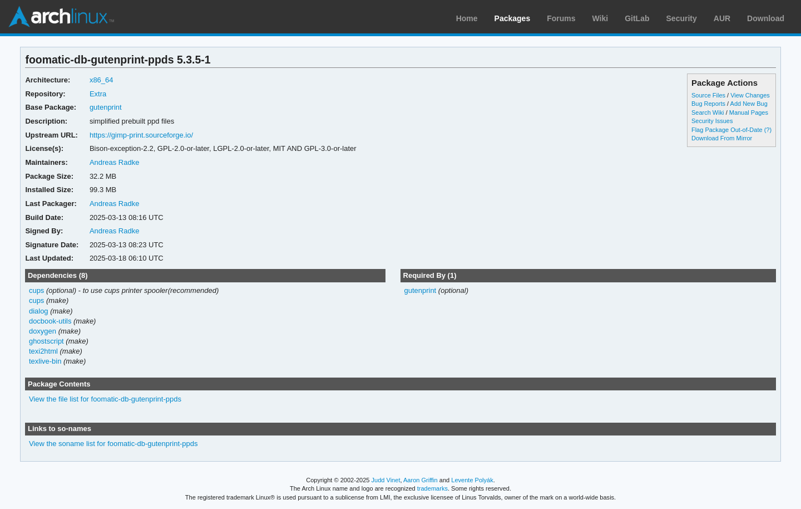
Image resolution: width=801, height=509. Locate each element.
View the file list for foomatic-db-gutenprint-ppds (105, 399)
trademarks (432, 488)
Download (765, 18)
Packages (513, 18)
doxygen (42, 331)
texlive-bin (45, 361)
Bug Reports (708, 103)
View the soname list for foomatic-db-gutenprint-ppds (113, 443)
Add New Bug (749, 103)
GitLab (637, 18)
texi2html (43, 351)
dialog (38, 311)
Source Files (708, 95)
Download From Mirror (721, 138)
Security (681, 18)
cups (36, 290)
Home (467, 18)
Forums (561, 18)
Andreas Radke (115, 162)
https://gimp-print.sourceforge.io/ (141, 135)
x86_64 (101, 80)
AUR (722, 18)
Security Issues (712, 121)
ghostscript (46, 341)
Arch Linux (61, 17)
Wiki (600, 18)
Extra (98, 94)
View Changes (750, 95)
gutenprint (106, 107)
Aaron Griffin (420, 480)
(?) (768, 129)
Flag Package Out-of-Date (727, 129)
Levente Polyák (472, 480)
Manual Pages (748, 112)
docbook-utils (50, 321)
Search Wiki (707, 112)
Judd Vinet (386, 480)
